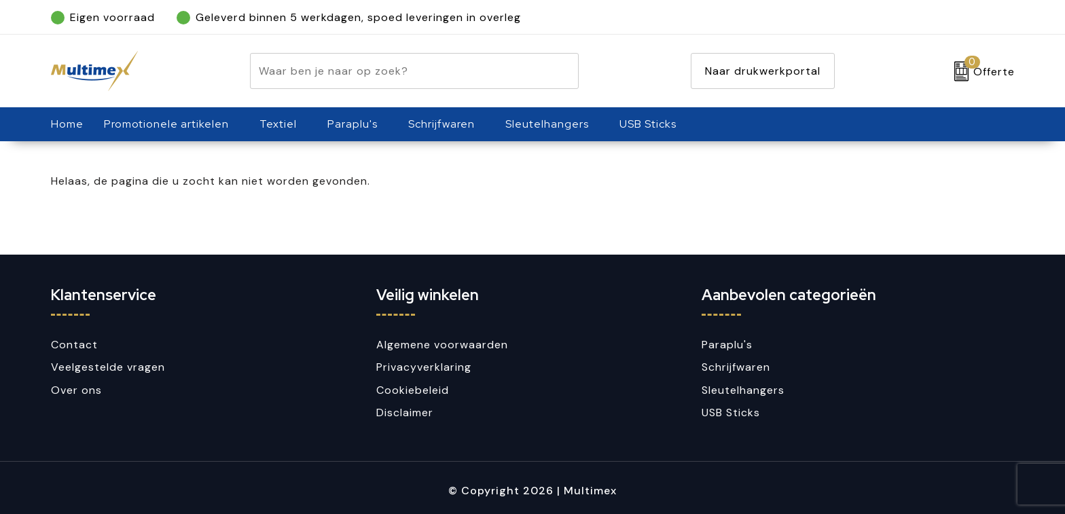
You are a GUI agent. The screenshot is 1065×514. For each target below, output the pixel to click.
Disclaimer (404, 412)
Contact (74, 344)
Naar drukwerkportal (762, 71)
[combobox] (398, 71)
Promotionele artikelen (166, 124)
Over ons (76, 390)
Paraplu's (352, 124)
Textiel (278, 124)
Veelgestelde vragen (108, 367)
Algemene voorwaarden (442, 344)
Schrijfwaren (441, 124)
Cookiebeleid (412, 390)
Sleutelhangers (547, 124)
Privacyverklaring (423, 367)
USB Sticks (647, 124)
